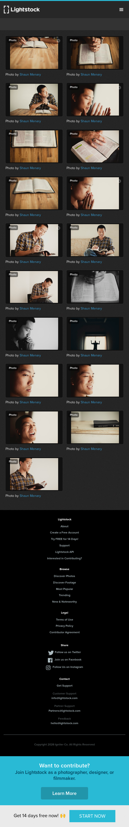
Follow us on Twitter (68, 652)
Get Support (65, 685)
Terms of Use (64, 619)
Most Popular (64, 589)
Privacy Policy (64, 626)
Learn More (64, 793)
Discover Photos (64, 576)
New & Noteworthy (64, 601)
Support (64, 545)
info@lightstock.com (64, 698)
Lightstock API (64, 552)
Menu (121, 9)
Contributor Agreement (65, 632)
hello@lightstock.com (64, 723)
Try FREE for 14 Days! (64, 539)
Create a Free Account (64, 532)
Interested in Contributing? (64, 558)
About (64, 526)
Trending (64, 595)
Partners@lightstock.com (64, 711)
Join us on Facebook (68, 659)
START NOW (92, 816)
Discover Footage (64, 582)
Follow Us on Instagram (68, 667)
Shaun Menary (30, 74)
